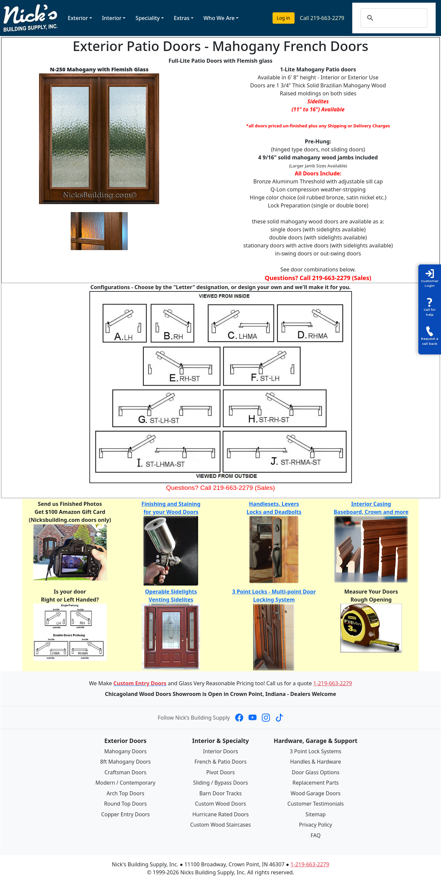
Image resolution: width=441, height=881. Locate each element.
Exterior (78, 18)
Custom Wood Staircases (220, 823)
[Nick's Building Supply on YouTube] (253, 718)
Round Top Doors (125, 802)
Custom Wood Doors (220, 802)
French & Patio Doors (220, 761)
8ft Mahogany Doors (125, 761)
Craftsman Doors (125, 772)
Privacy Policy (316, 823)
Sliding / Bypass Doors (220, 782)
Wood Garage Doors (315, 792)
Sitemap (315, 813)
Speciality (147, 18)
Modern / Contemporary (125, 782)
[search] (400, 18)
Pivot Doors (220, 772)
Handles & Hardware (315, 761)
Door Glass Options (315, 772)
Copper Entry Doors (125, 813)
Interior (112, 18)
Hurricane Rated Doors (220, 813)
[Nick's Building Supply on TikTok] (279, 718)
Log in (283, 18)
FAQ (316, 833)
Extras (181, 18)
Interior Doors (221, 751)
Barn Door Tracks (220, 792)
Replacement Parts (315, 782)
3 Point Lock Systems (315, 751)
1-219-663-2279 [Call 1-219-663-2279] (332, 683)
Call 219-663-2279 (322, 18)
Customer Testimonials (315, 802)
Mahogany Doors (125, 751)
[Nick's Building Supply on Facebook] (239, 718)
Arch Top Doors (125, 792)
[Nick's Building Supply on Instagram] (266, 718)
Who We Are (219, 18)
